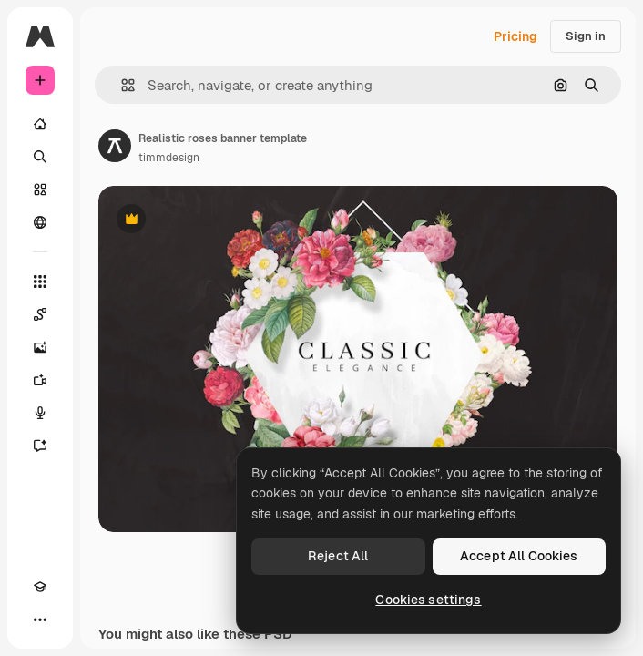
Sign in (586, 36)
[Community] (40, 222)
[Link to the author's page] (114, 145)
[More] (40, 619)
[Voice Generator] (40, 412)
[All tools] (40, 281)
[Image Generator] (40, 347)
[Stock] (40, 189)
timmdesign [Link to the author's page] (168, 157)
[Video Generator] (40, 380)
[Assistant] (40, 445)
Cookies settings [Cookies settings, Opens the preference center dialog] (428, 599)
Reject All (338, 556)
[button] (121, 85)
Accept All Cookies (519, 556)
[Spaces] (40, 314)
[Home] (40, 123)
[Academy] (40, 586)
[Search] (40, 156)
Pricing (515, 36)
